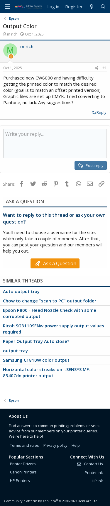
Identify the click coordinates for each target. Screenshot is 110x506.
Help (76, 445)
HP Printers (20, 480)
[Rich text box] (55, 143)
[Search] (103, 6)
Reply (101, 112)
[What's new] (91, 6)
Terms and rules (24, 445)
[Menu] (7, 6)
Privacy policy (55, 445)
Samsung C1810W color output (36, 360)
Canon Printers (23, 472)
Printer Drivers (23, 463)
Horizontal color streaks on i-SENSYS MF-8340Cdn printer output (47, 372)
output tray (15, 350)
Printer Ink (94, 472)
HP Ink (97, 480)
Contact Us (90, 463)
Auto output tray (21, 291)
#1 (104, 67)
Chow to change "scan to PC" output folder (49, 301)
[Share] (96, 68)
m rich (12, 34)
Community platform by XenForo (51, 501)
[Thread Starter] (11, 56)
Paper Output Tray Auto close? (36, 341)
